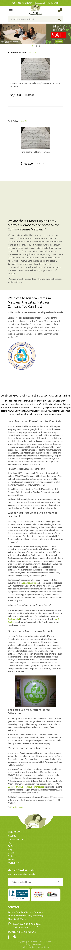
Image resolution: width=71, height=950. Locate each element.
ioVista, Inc (44, 947)
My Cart (61, 9)
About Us (12, 836)
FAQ (9, 843)
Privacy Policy (13, 863)
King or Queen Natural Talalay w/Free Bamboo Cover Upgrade (35, 84)
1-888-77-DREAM (24, 3)
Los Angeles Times (30, 583)
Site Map (11, 859)
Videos (11, 853)
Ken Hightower (16, 807)
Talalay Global (14, 619)
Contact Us (12, 856)
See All (31, 52)
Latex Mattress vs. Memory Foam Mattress (26, 787)
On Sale (11, 846)
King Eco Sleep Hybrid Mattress (35, 152)
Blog (10, 849)
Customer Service (15, 839)
